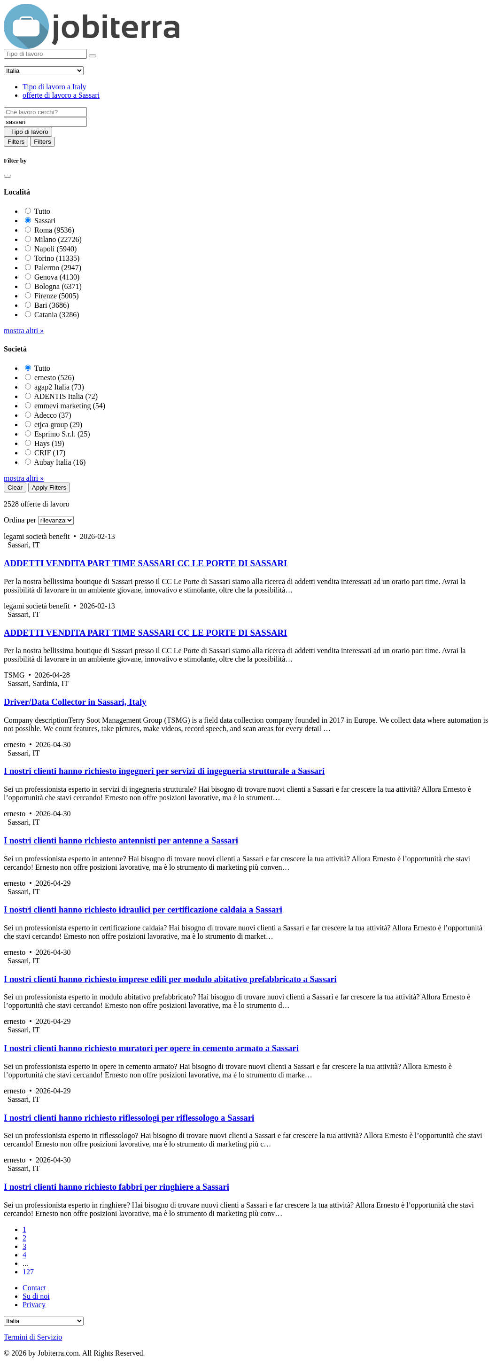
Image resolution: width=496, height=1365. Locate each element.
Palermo (57, 268)
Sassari (44, 221)
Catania (56, 315)
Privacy (34, 1305)
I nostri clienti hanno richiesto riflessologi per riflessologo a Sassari (129, 1118)
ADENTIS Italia (66, 396)
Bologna (58, 286)
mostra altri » (24, 331)
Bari (51, 305)
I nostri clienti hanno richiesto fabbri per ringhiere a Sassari (116, 1187)
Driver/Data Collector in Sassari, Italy (75, 702)
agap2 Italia (59, 387)
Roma (54, 230)
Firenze (56, 296)
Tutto (42, 211)
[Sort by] (56, 520)
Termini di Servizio (33, 1337)
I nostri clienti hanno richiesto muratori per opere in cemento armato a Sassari (151, 1048)
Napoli (55, 249)
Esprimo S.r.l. (62, 434)
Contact (34, 1288)
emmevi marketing (69, 406)
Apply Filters (49, 487)
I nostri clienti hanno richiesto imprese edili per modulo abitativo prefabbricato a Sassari (170, 979)
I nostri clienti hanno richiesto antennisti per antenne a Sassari (121, 840)
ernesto (54, 378)
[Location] (45, 122)
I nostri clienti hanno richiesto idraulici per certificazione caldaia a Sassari (143, 909)
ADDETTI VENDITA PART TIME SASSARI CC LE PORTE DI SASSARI (145, 563)
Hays (49, 443)
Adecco (52, 415)
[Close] (7, 176)
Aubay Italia (59, 462)
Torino (57, 258)
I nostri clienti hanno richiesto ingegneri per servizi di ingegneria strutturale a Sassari (164, 771)
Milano (58, 239)
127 (28, 1272)
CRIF (49, 453)
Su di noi (36, 1296)
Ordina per (20, 520)
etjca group (58, 425)
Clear (15, 487)
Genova (56, 277)
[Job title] (45, 112)
